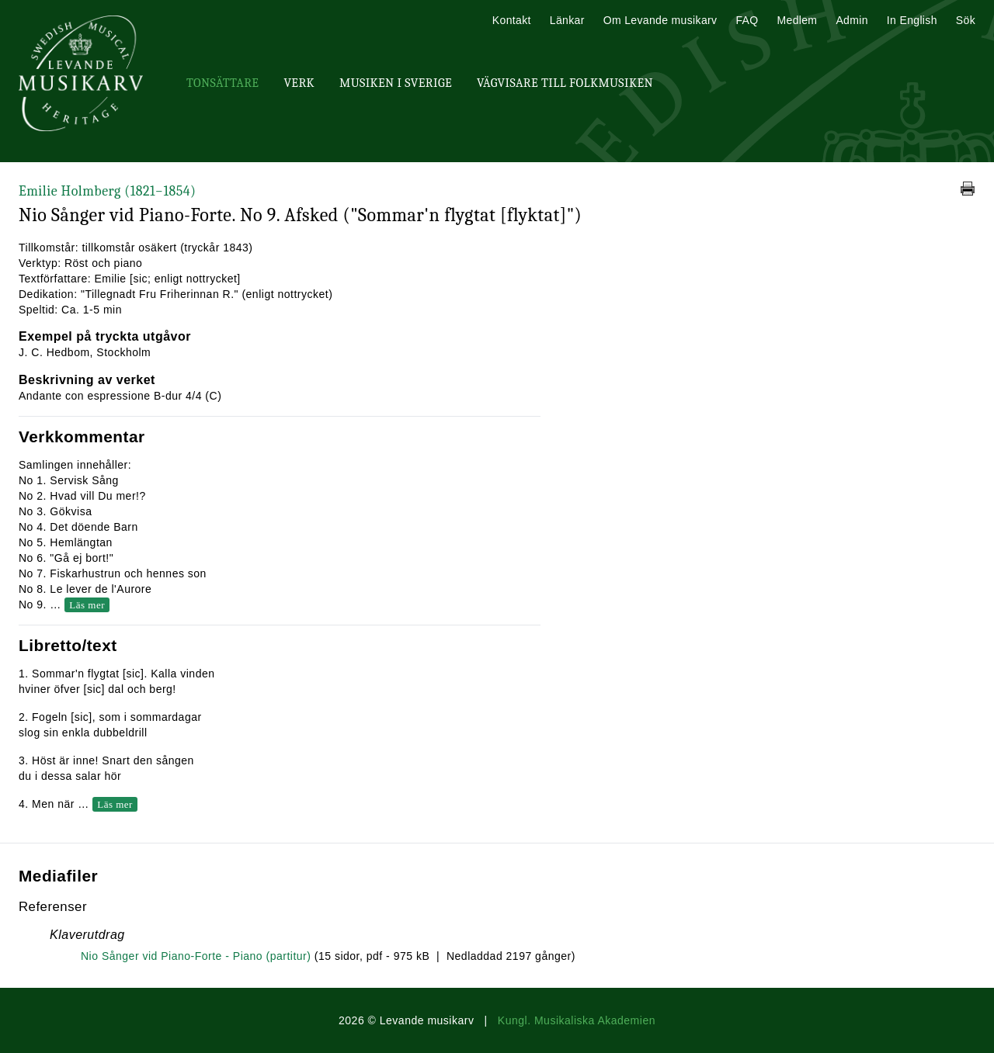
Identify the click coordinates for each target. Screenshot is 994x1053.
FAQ (746, 20)
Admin (851, 20)
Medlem (797, 20)
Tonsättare (222, 83)
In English (912, 20)
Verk (299, 83)
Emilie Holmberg (107, 191)
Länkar (567, 20)
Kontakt (511, 20)
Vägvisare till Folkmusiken (565, 83)
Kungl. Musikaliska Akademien (576, 1020)
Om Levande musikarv (660, 20)
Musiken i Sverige (395, 83)
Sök (965, 20)
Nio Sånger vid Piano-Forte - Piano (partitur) (196, 956)
